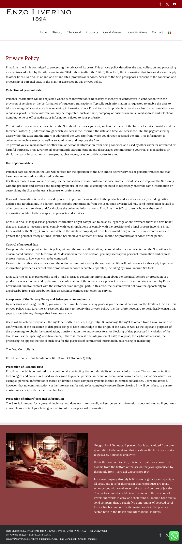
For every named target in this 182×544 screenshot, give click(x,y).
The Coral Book (68, 538)
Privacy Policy (13, 538)
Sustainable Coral (48, 538)
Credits (82, 538)
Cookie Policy (29, 538)
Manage (92, 538)
